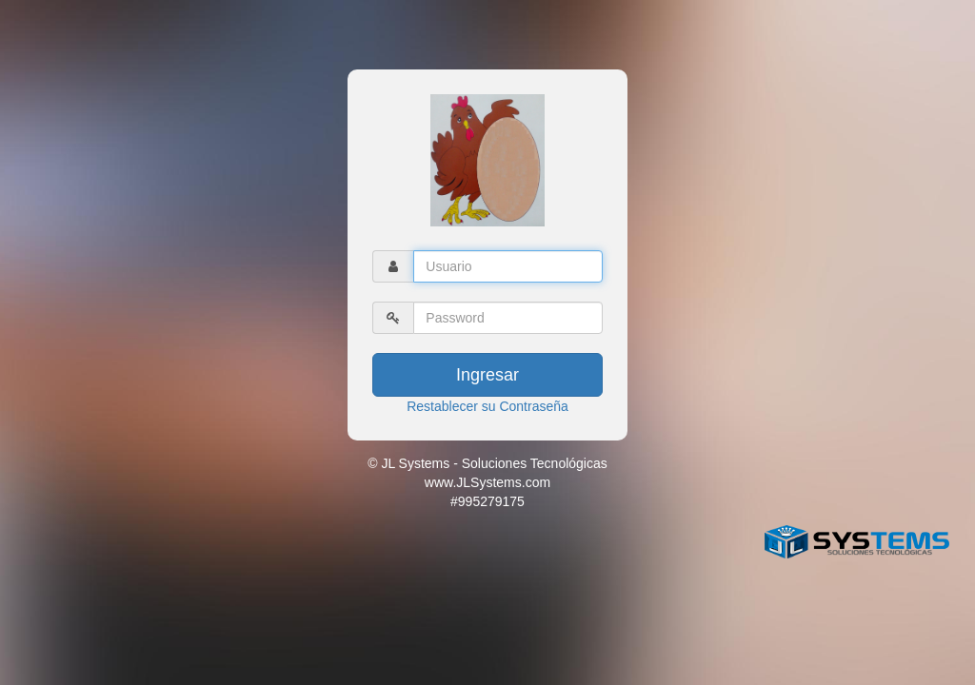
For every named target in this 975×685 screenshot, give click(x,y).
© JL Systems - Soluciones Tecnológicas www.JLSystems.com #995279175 (487, 482)
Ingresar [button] (487, 374)
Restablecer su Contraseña (487, 406)
